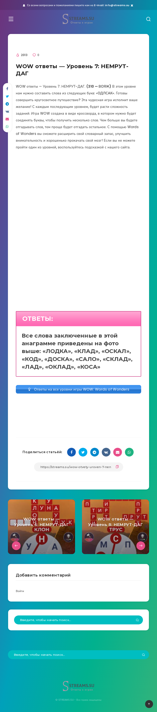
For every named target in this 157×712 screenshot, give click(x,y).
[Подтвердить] (137, 620)
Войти (20, 591)
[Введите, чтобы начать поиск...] (78, 619)
